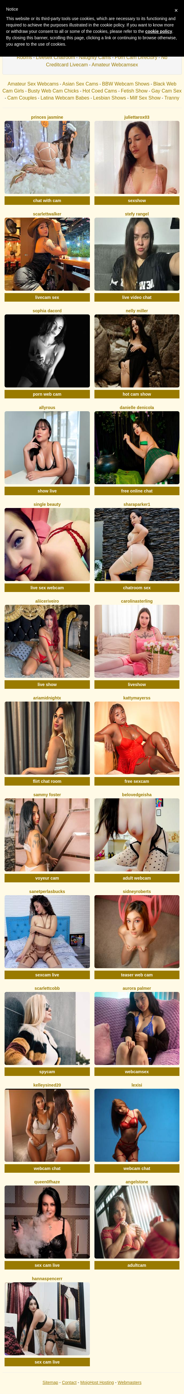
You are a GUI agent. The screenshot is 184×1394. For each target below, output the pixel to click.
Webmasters (129, 1382)
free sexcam (136, 781)
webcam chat (47, 1168)
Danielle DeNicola (137, 407)
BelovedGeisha (137, 794)
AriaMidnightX (47, 697)
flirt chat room (47, 781)
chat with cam (47, 200)
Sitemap (50, 1382)
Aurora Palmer (137, 988)
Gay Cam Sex (166, 90)
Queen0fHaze (47, 1181)
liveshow (137, 684)
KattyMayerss (137, 697)
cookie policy (158, 31)
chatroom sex (137, 587)
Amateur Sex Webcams (33, 83)
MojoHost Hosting (97, 1382)
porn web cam (47, 394)
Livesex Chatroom (55, 57)
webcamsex (137, 1071)
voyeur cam (47, 878)
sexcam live (47, 974)
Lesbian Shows (109, 97)
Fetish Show (134, 90)
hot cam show (137, 394)
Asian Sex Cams (80, 83)
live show (47, 684)
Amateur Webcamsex (115, 64)
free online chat (136, 491)
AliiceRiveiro (47, 601)
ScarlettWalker (47, 214)
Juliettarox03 (136, 117)
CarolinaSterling (137, 601)
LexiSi (136, 1085)
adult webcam (137, 878)
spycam (47, 1071)
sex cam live (47, 1265)
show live (47, 491)
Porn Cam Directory (136, 57)
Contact (69, 1382)
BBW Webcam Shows (125, 83)
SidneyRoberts (137, 891)
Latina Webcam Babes (64, 97)
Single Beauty (47, 504)
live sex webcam (47, 587)
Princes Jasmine (47, 117)
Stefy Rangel (137, 214)
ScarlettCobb (47, 988)
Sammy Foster (47, 794)
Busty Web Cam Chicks (53, 90)
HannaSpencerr (47, 1278)
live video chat (137, 297)
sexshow (137, 200)
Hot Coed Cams (100, 90)
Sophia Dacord (47, 310)
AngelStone (137, 1181)
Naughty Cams (95, 57)
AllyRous (47, 407)
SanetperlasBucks (47, 891)
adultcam (137, 1265)
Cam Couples (22, 97)
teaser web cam (137, 974)
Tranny (171, 97)
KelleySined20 (47, 1085)
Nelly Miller (137, 310)
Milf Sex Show (145, 97)
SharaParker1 (137, 504)
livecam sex (47, 297)
